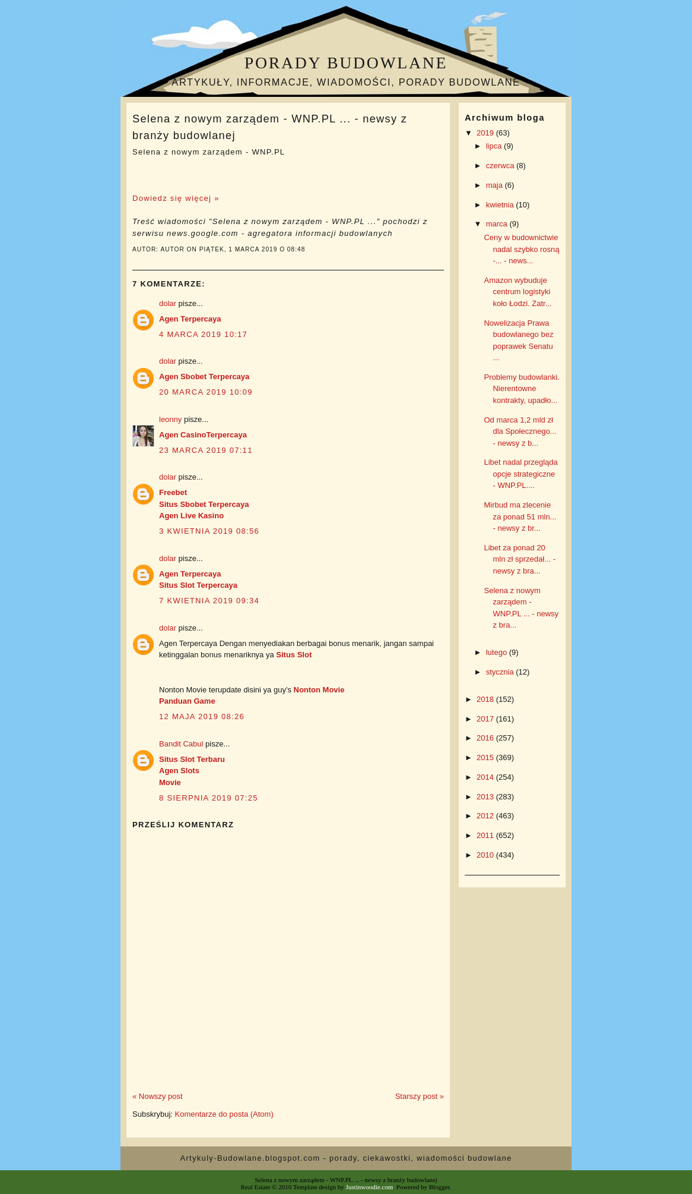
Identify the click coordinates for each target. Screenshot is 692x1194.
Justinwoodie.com (369, 1186)
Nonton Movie (319, 689)
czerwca (501, 165)
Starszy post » (419, 1096)
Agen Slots (179, 770)
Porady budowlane (346, 62)
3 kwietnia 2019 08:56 (209, 531)
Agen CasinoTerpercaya (203, 434)
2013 (486, 796)
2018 (486, 699)
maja (495, 185)
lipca (495, 145)
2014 (486, 777)
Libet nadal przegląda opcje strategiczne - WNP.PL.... (520, 474)
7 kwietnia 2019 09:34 (209, 600)
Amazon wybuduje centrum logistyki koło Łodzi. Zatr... (517, 292)
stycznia (501, 671)
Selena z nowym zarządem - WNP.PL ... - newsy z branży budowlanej (269, 127)
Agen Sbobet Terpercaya (204, 376)
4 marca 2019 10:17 (203, 334)
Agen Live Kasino (191, 515)
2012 (486, 815)
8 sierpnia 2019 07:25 (208, 797)
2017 (486, 718)
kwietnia (501, 204)
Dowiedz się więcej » (176, 198)
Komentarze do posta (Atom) (224, 1114)
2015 (486, 757)
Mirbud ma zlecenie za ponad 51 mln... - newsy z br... (520, 516)
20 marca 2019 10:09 (206, 392)
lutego (497, 652)
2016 (486, 737)
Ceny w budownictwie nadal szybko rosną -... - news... (521, 249)
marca (498, 223)
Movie (170, 782)
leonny (170, 419)
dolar (167, 303)
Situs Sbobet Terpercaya (204, 504)
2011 (486, 835)
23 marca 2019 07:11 (206, 450)
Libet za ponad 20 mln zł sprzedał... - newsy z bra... (519, 559)
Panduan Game (187, 701)
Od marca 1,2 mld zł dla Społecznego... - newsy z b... (520, 431)
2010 (486, 854)
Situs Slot (294, 654)
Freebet (173, 492)
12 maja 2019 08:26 (202, 716)
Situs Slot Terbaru (192, 759)
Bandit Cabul (181, 743)
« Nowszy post (157, 1096)
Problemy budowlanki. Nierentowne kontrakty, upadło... (521, 389)
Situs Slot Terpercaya (198, 585)
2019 (486, 132)
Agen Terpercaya (190, 318)
